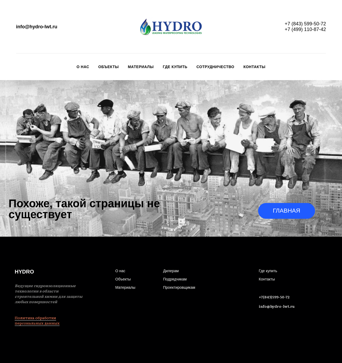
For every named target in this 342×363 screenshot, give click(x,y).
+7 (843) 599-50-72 (305, 23)
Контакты (254, 67)
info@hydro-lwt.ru (36, 26)
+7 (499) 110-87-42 (305, 29)
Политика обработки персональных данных (37, 320)
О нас (83, 67)
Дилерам (171, 271)
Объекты (108, 67)
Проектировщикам (179, 287)
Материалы (141, 67)
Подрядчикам (175, 279)
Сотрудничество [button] (215, 67)
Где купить (175, 67)
